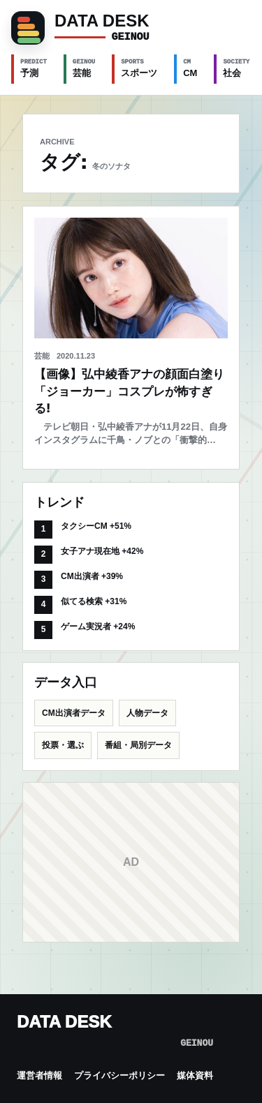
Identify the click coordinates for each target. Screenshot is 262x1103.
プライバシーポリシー (119, 1075)
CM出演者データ (73, 713)
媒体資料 (195, 1075)
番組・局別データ (138, 745)
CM (190, 67)
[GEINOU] (131, 28)
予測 (33, 67)
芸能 (84, 67)
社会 (236, 67)
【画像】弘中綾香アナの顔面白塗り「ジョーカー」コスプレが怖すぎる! (129, 391)
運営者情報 (39, 1075)
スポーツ (139, 67)
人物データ (147, 713)
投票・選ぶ (63, 745)
